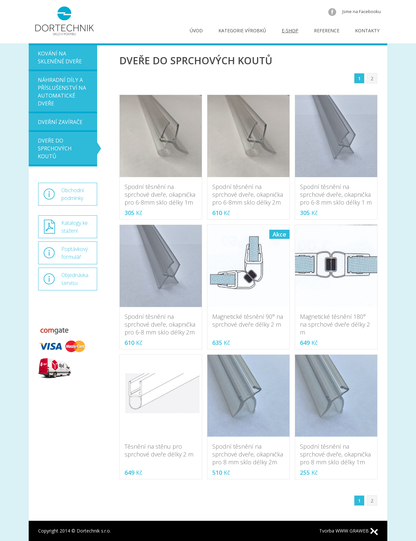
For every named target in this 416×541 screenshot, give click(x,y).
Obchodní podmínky (72, 194)
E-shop (290, 30)
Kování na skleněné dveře (60, 57)
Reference (326, 30)
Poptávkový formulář (74, 252)
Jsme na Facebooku (354, 11)
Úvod (196, 30)
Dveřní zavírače (60, 122)
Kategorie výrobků (242, 30)
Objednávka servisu (74, 278)
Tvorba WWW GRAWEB (348, 531)
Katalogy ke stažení (74, 226)
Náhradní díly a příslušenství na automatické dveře (62, 91)
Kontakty (367, 30)
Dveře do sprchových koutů (55, 148)
